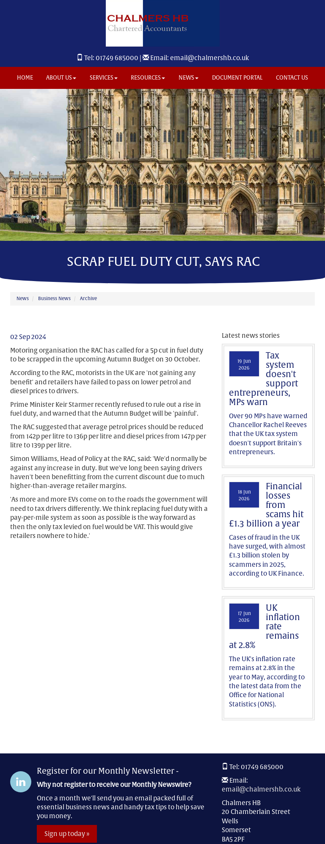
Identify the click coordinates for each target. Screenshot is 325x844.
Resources (148, 77)
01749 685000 (117, 57)
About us (61, 77)
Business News (54, 298)
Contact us (292, 77)
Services (104, 77)
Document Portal (237, 77)
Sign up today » (66, 833)
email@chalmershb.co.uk (209, 57)
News (188, 77)
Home (25, 77)
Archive (88, 298)
